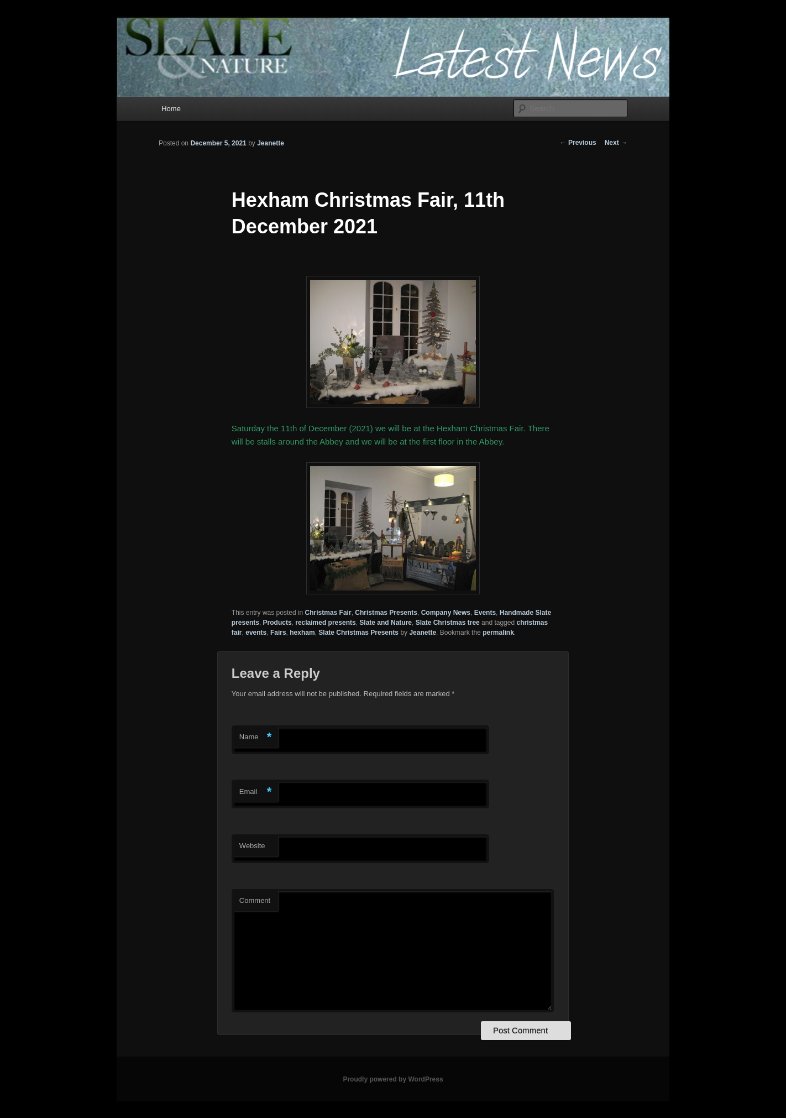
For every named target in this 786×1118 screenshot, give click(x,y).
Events (485, 613)
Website (252, 846)
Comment (254, 900)
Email (255, 792)
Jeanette (270, 143)
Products (277, 622)
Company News (445, 613)
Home (171, 109)
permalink (498, 632)
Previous (578, 143)
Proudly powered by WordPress (393, 1079)
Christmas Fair (328, 613)
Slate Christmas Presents (358, 632)
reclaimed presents (325, 622)
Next (616, 143)
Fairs (278, 632)
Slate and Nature (385, 622)
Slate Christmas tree (448, 622)
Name (255, 737)
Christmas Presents (386, 613)
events (255, 632)
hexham (302, 632)
